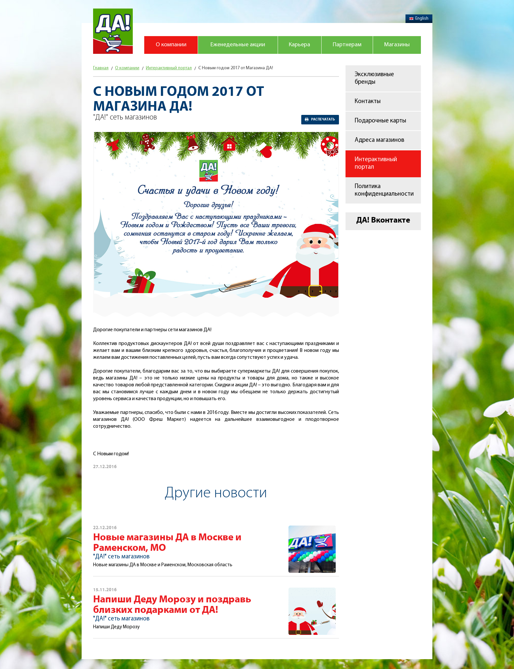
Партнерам (347, 45)
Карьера (299, 45)
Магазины (397, 45)
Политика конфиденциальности (384, 190)
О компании (171, 45)
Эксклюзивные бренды (374, 78)
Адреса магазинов (379, 140)
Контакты (368, 101)
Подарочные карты (380, 121)
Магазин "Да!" (113, 31)
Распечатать (323, 119)
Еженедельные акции (237, 45)
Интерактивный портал (376, 163)
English (418, 18)
